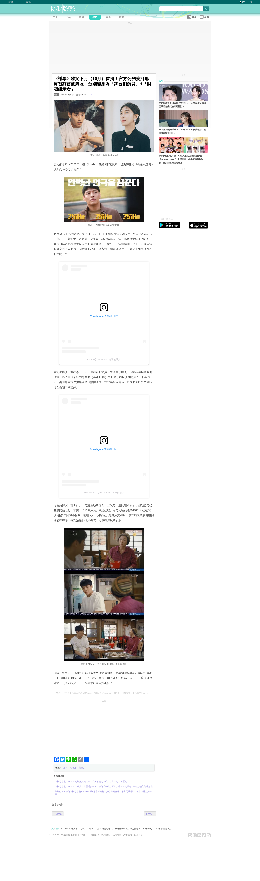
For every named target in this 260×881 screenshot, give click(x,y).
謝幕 (65, 767)
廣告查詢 (127, 834)
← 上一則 (58, 813)
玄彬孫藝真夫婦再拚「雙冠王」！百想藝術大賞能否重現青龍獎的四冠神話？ (182, 105)
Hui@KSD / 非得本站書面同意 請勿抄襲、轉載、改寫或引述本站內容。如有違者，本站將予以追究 (101, 692)
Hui (90, 95)
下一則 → (150, 813)
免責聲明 (105, 834)
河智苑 (73, 767)
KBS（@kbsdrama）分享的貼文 (104, 359)
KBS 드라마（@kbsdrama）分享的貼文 (104, 492)
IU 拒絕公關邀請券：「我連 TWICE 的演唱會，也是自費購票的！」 (182, 131)
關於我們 (95, 834)
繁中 (244, 1)
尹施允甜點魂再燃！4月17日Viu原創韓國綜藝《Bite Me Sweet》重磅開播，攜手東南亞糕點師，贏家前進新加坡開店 (181, 159)
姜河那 (82, 767)
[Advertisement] (104, 727)
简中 (252, 1)
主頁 (51, 828)
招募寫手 (138, 834)
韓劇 (56, 95)
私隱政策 (116, 834)
